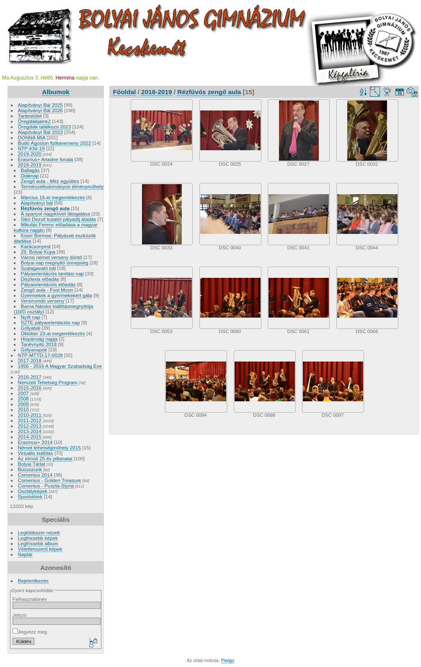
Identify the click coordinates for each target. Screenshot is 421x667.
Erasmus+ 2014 (35, 442)
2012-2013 (29, 425)
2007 (23, 393)
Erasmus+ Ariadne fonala (45, 159)
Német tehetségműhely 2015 (49, 447)
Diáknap (30, 175)
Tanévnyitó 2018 (39, 344)
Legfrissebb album (38, 543)
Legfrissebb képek (38, 538)
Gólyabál (30, 328)
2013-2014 (29, 431)
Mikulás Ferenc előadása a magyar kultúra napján (56, 227)
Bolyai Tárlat (31, 464)
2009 (23, 404)
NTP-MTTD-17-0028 (40, 355)
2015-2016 (29, 387)
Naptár (25, 554)
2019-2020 (29, 153)
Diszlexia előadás (40, 279)
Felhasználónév (30, 599)
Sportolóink (30, 496)
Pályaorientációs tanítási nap (52, 273)
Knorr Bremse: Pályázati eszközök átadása (55, 238)
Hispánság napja (39, 338)
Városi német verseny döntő (52, 257)
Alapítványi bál (37, 202)
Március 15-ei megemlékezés (53, 197)
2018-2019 (29, 164)
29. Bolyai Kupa (38, 251)
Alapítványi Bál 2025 (40, 105)
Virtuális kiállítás (35, 453)
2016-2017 (29, 377)
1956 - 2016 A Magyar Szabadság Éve (60, 366)
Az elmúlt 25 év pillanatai (45, 458)
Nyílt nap (30, 317)
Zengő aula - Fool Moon (47, 289)
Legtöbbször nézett (39, 532)
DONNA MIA (31, 137)
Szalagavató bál (38, 268)
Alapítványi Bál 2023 (40, 132)
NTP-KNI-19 (31, 148)
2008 (23, 398)
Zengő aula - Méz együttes (50, 181)
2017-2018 (29, 360)
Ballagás (30, 170)
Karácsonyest (36, 246)
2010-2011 (29, 415)
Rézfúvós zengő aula (45, 208)
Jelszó (19, 615)
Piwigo (227, 660)
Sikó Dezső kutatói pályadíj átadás (58, 219)
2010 (23, 409)
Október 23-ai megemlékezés (53, 333)
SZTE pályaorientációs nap (50, 322)
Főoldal (124, 91)
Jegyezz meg (30, 631)
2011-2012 (29, 420)
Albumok (56, 91)
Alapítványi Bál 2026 (40, 110)
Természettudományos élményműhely (62, 186)
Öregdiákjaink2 (34, 121)
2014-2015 (29, 436)
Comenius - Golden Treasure (49, 480)
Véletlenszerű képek (40, 549)
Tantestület (30, 115)
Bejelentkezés (33, 580)
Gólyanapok (34, 349)
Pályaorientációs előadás (48, 284)
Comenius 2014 (35, 474)
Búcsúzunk (30, 469)
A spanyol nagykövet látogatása (55, 213)
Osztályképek (33, 491)
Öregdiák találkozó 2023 (44, 126)
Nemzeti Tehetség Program (47, 382)
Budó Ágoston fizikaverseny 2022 (54, 143)
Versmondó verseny (43, 300)
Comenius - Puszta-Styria (46, 485)
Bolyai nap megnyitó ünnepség (54, 262)
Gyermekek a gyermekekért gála (56, 295)
